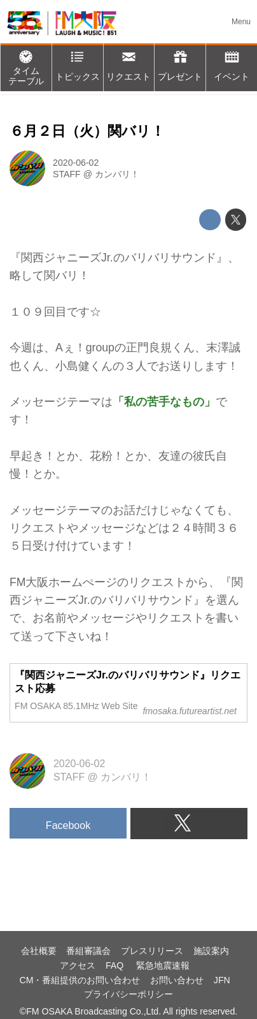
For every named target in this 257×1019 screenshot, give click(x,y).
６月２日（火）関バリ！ (87, 131)
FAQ (116, 965)
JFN (222, 980)
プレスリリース (152, 951)
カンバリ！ (117, 174)
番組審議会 (88, 951)
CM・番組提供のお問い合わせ (79, 980)
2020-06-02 (76, 163)
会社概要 (39, 951)
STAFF (67, 174)
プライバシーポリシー (128, 994)
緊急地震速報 (163, 965)
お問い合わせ (177, 980)
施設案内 (211, 951)
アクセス (77, 965)
